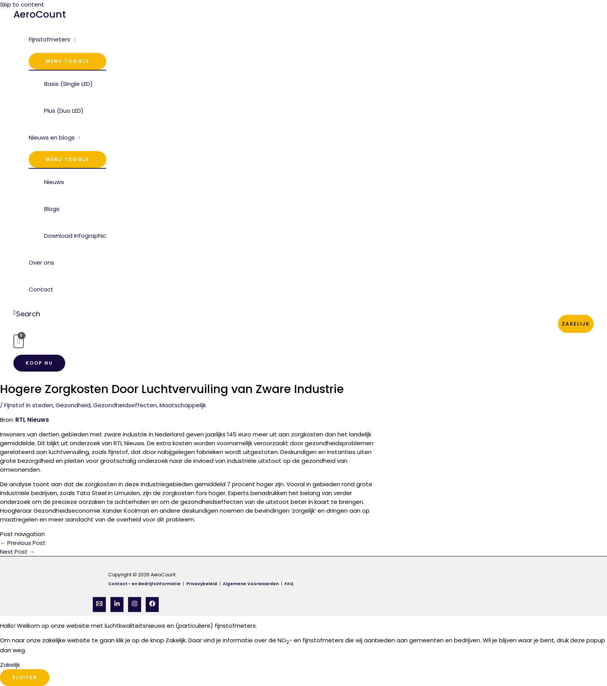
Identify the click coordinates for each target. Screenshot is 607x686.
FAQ (289, 584)
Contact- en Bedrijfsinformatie (144, 584)
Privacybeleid (202, 584)
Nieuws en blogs (52, 137)
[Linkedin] (116, 604)
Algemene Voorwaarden (252, 584)
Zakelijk (576, 324)
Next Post (17, 552)
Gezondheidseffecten (125, 405)
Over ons (41, 262)
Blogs (51, 209)
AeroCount (39, 14)
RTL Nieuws (32, 420)
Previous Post (23, 543)
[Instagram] (134, 604)
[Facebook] (152, 604)
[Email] (99, 604)
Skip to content (22, 4)
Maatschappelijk (183, 405)
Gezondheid (73, 405)
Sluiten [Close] (24, 677)
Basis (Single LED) (68, 84)
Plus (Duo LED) (64, 111)
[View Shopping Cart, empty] (18, 341)
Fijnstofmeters (49, 39)
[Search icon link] (26, 314)
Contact (41, 289)
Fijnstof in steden (28, 405)
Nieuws (54, 182)
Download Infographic (75, 236)
